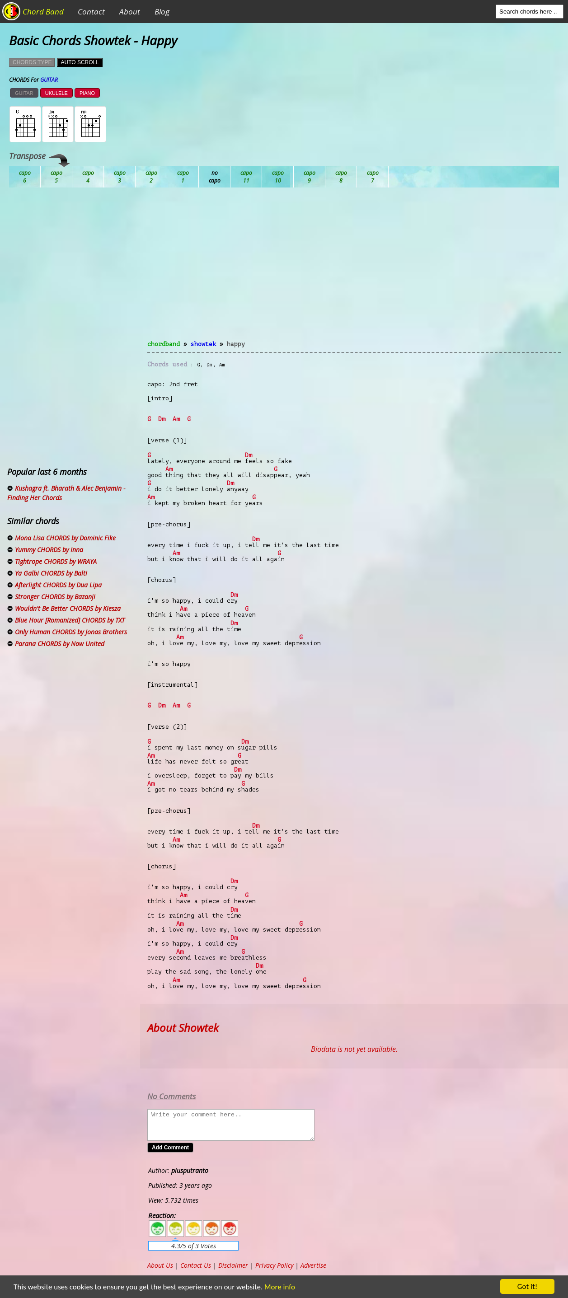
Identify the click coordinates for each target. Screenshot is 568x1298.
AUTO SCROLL (80, 62)
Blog (162, 11)
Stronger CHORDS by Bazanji (55, 596)
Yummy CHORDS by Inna (49, 549)
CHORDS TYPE (32, 62)
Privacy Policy (274, 1265)
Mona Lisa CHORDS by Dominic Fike (65, 538)
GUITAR (24, 93)
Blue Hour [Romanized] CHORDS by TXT (70, 620)
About (129, 11)
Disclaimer (233, 1265)
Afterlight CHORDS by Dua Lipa (58, 585)
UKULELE (56, 93)
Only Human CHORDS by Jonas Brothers (71, 632)
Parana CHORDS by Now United (59, 643)
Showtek (203, 344)
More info (278, 1287)
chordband (163, 344)
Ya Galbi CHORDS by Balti (51, 573)
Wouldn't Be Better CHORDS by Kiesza (68, 608)
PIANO (87, 93)
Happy (236, 344)
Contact (91, 11)
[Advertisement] (354, 269)
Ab (25, 176)
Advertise (313, 1265)
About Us (160, 1265)
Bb (88, 176)
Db (183, 176)
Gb (341, 176)
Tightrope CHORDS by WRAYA (56, 561)
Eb (246, 176)
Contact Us (195, 1265)
